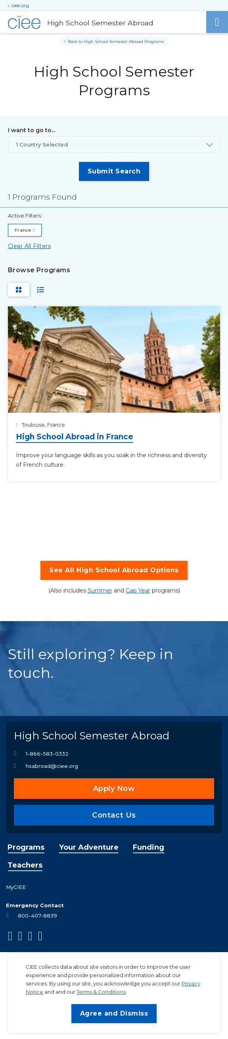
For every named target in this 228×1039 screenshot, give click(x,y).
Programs (26, 847)
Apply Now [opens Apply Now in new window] (114, 788)
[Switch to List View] (40, 289)
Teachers (25, 865)
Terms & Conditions (101, 992)
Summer (100, 590)
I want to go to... (31, 130)
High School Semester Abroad (91, 735)
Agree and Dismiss (114, 1013)
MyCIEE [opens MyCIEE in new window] (16, 887)
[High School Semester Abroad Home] (103, 22)
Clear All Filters (29, 246)
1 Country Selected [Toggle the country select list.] (42, 144)
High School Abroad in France (74, 436)
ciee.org (20, 5)
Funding (148, 847)
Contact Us (114, 815)
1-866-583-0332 (47, 753)
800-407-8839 (37, 915)
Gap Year (138, 590)
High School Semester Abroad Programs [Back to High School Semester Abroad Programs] (124, 41)
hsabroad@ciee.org (52, 766)
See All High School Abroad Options (113, 570)
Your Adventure (89, 847)
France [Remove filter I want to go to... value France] (23, 230)
